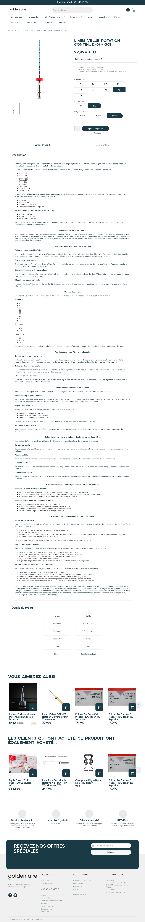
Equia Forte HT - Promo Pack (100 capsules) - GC (21, 783)
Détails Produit (42, 145)
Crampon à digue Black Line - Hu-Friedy (88, 781)
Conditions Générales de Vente (52, 901)
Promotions (15, 22)
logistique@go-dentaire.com (116, 892)
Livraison (44, 895)
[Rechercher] (72, 10)
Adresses (76, 892)
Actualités (63, 22)
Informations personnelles (82, 881)
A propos (44, 903)
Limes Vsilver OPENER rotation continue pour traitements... (55, 717)
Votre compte (82, 875)
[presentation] (110, 860)
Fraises (89, 17)
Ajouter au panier (95, 128)
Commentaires (103, 145)
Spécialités (103, 17)
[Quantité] (77, 128)
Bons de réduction (79, 895)
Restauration (75, 17)
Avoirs (75, 889)
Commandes (77, 886)
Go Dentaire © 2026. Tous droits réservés (25, 919)
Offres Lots (31, 22)
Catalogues (47, 22)
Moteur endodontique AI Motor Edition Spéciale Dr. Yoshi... (22, 717)
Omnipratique (16, 17)
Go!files (88, 616)
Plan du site (45, 912)
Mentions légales (46, 898)
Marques (117, 17)
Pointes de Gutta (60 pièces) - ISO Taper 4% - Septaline (88, 717)
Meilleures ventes (47, 883)
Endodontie (33, 17)
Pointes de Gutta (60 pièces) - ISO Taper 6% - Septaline (121, 717)
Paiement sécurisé (47, 906)
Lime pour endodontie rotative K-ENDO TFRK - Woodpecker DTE (55, 783)
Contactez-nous (46, 909)
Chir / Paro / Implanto (54, 17)
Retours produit (78, 883)
